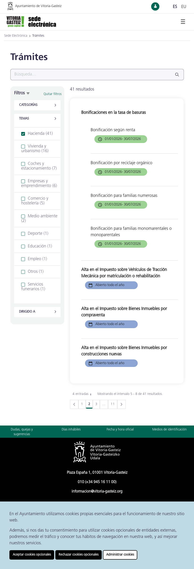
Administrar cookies (120, 555)
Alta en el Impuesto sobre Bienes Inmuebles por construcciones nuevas (124, 351)
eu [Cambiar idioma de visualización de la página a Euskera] (183, 7)
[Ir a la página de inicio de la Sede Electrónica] (31, 21)
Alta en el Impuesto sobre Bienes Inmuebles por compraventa (124, 312)
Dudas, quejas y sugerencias (22, 432)
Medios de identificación (169, 429)
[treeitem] (37, 134)
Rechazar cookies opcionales (78, 555)
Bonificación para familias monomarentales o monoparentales (131, 232)
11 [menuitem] (114, 405)
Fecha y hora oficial (120, 429)
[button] (37, 105)
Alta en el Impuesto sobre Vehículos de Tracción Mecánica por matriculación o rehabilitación (124, 273)
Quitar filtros (52, 94)
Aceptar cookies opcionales (32, 555)
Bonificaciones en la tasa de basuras (113, 113)
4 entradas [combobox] (84, 394)
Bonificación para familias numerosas (124, 196)
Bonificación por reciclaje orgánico (121, 163)
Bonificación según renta (113, 130)
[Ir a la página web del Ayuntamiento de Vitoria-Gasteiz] (40, 6)
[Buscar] (91, 74)
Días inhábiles (71, 429)
